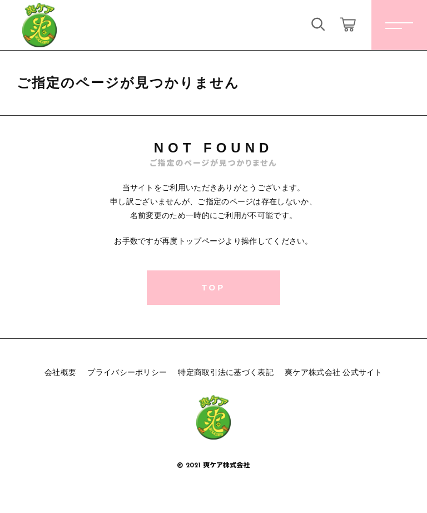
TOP (214, 287)
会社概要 (60, 372)
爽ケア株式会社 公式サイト (334, 372)
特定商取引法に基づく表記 (226, 372)
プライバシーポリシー (127, 372)
